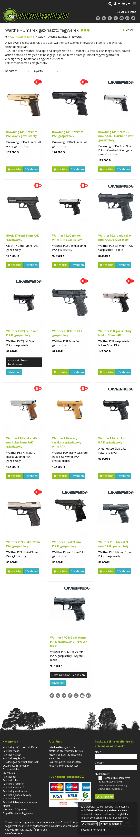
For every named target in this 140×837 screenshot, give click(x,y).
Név (98, 752)
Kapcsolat (54, 758)
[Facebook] (109, 18)
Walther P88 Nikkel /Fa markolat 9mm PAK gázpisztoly (21, 442)
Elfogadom (89, 823)
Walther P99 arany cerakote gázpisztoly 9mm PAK (66, 442)
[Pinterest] (70, 695)
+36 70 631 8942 (125, 12)
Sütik (44, 829)
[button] (134, 4)
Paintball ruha (10, 780)
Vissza (128, 30)
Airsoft (6, 805)
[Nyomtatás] (88, 695)
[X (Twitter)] (115, 18)
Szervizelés (9, 773)
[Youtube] (121, 18)
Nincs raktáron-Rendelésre (17, 362)
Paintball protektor (13, 784)
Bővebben (31, 169)
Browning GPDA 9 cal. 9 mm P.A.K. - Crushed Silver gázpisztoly (116, 136)
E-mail (99, 762)
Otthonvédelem (11, 769)
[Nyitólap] (39, 15)
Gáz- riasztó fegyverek (15, 809)
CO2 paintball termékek (16, 765)
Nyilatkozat (102, 773)
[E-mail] (97, 18)
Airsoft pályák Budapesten (63, 765)
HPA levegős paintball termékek (20, 762)
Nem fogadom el (111, 823)
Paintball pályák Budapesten (65, 762)
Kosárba (14, 169)
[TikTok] (133, 18)
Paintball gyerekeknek (15, 791)
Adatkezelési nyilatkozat (62, 747)
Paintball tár (9, 776)
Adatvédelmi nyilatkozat (110, 788)
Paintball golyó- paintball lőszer (20, 747)
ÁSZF (36, 829)
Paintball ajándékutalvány (17, 795)
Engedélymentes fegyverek (18, 813)
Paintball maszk (11, 751)
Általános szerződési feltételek (66, 751)
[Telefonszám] (103, 18)
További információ (92, 829)
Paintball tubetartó (13, 787)
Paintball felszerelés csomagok (20, 802)
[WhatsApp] (76, 695)
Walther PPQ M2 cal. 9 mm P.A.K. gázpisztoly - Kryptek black (68, 642)
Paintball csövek (12, 798)
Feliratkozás (104, 796)
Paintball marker (12, 754)
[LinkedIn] (64, 695)
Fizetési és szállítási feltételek (65, 754)
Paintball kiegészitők (14, 758)
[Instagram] (127, 18)
